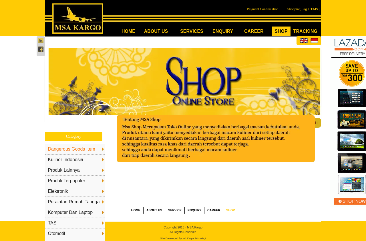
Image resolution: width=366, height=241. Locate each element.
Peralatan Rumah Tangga (74, 201)
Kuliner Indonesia (65, 159)
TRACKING (305, 31)
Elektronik (58, 191)
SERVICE (175, 210)
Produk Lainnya (64, 170)
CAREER (254, 31)
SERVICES (191, 31)
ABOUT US (156, 31)
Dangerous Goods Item (71, 149)
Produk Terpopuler (66, 180)
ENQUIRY (222, 31)
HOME (128, 31)
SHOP (280, 31)
